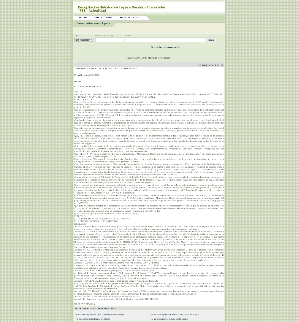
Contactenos (104, 18)
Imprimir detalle (211, 65)
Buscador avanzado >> (165, 47)
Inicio (83, 18)
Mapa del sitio (130, 18)
